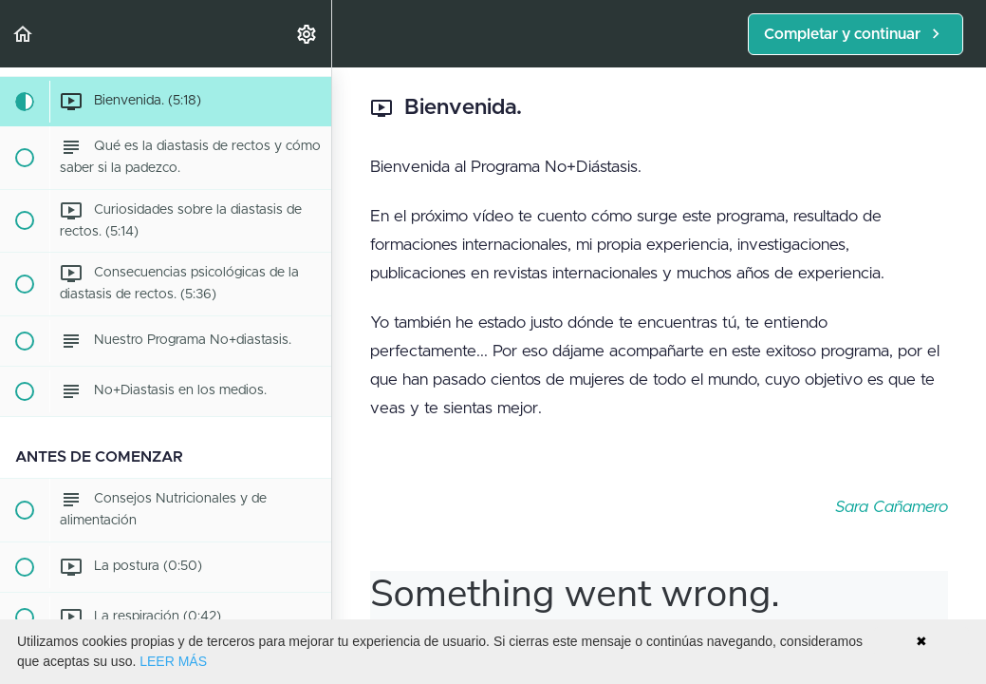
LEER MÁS (173, 661)
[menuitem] (307, 33)
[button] (23, 33)
